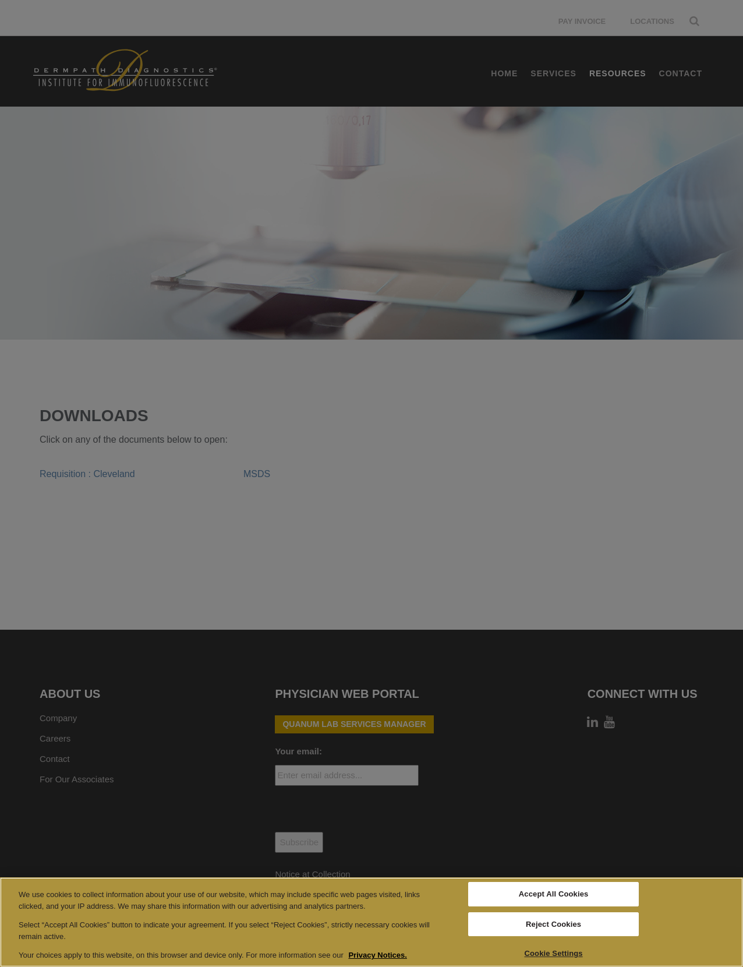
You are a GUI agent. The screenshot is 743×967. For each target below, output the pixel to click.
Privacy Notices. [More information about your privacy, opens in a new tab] (377, 955)
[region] (371, 922)
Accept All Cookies (554, 894)
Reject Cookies (553, 924)
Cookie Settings (554, 954)
